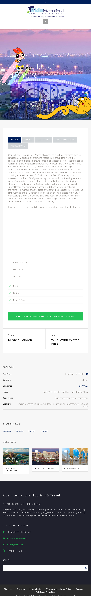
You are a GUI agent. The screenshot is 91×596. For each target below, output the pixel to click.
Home (7, 83)
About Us (8, 584)
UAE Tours (83, 381)
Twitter (31, 426)
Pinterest (44, 426)
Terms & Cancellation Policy (58, 584)
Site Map (21, 584)
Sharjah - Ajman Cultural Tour (45, 455)
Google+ (20, 426)
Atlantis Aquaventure (13, 455)
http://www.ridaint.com (17, 534)
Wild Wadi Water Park (65, 337)
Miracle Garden (20, 335)
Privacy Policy (35, 584)
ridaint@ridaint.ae (15, 540)
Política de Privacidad (45, 587)
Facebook (7, 426)
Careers (79, 584)
